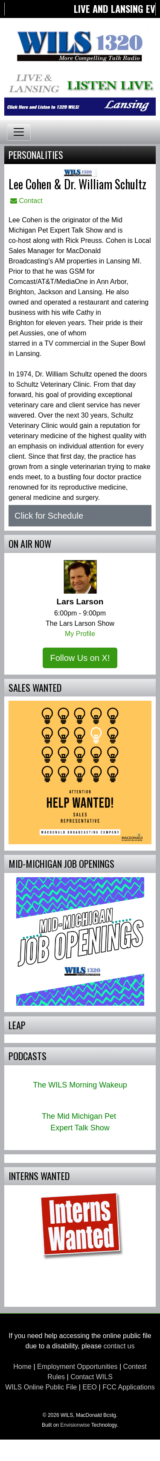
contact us (119, 1346)
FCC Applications (128, 1387)
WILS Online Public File (41, 1387)
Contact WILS (91, 1376)
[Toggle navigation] (19, 131)
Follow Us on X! (80, 658)
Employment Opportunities (77, 1366)
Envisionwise (75, 1425)
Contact (26, 200)
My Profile (80, 633)
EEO (89, 1387)
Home (22, 1366)
